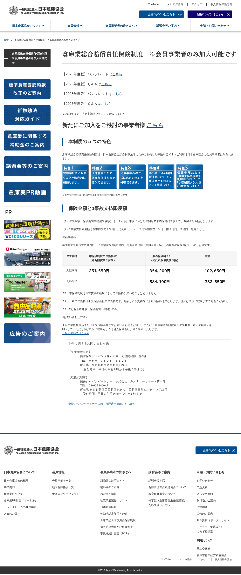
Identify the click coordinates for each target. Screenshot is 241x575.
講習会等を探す (158, 481)
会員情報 (72, 26)
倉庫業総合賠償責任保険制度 (118, 520)
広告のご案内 (205, 514)
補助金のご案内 (109, 487)
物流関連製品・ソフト (113, 501)
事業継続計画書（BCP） (115, 534)
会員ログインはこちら (161, 14)
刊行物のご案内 (206, 501)
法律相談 (202, 507)
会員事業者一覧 (61, 481)
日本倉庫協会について (25, 26)
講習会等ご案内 (165, 26)
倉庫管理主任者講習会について (167, 487)
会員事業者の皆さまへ (118, 26)
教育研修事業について (162, 494)
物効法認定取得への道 (113, 514)
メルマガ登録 (175, 4)
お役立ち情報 (108, 494)
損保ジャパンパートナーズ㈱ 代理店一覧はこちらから (101, 404)
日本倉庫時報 (108, 507)
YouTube (153, 4)
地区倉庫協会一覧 (63, 487)
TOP (6, 40)
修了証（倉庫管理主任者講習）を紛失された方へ (167, 503)
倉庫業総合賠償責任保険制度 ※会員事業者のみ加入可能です (31, 59)
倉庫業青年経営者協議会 (212, 556)
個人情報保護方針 (221, 4)
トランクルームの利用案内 (20, 507)
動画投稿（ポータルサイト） (214, 520)
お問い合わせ (205, 481)
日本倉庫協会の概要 (16, 481)
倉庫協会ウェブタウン (65, 494)
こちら (117, 75)
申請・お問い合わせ (212, 26)
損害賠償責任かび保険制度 (116, 527)
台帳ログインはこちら (210, 14)
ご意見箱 (202, 487)
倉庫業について (13, 494)
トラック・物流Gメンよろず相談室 (210, 530)
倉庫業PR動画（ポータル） (21, 501)
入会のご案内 (12, 514)
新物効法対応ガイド (112, 481)
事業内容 (9, 487)
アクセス (196, 4)
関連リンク (204, 541)
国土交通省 (203, 549)
